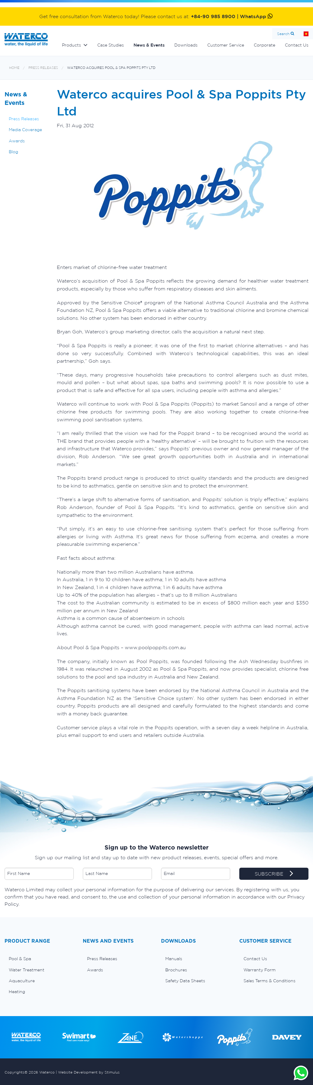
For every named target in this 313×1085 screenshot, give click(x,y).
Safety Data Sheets (185, 980)
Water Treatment (26, 969)
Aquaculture (22, 980)
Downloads (186, 45)
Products (71, 45)
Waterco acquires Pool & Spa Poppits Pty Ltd (111, 68)
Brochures (176, 969)
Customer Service (225, 45)
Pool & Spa (20, 958)
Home (14, 68)
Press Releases (43, 68)
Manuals (173, 958)
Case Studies (110, 45)
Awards (17, 140)
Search (283, 34)
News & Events (149, 45)
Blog (13, 151)
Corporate (264, 45)
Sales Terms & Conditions (269, 980)
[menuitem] (39, 958)
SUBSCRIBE (274, 874)
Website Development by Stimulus (89, 1072)
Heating (17, 991)
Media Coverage (25, 129)
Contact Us (255, 958)
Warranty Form (260, 969)
